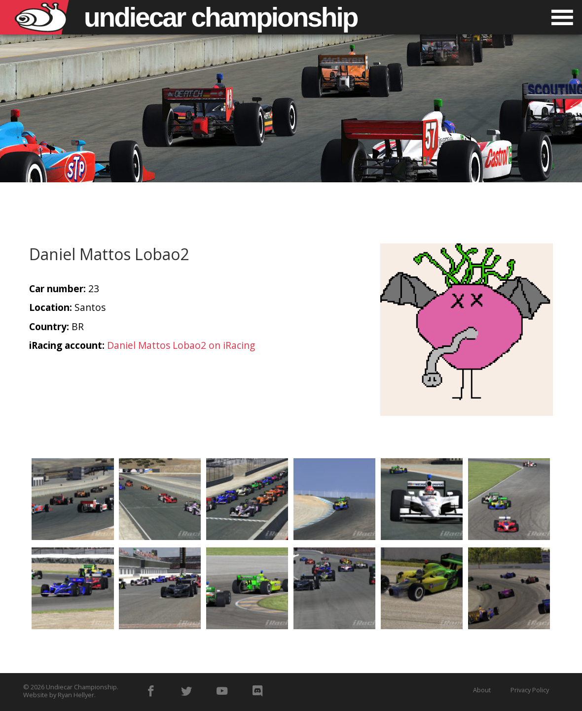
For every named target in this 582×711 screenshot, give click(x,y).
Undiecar (220, 17)
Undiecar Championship (81, 686)
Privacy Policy (529, 689)
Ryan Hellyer (76, 694)
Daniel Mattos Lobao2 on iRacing (181, 345)
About (482, 689)
